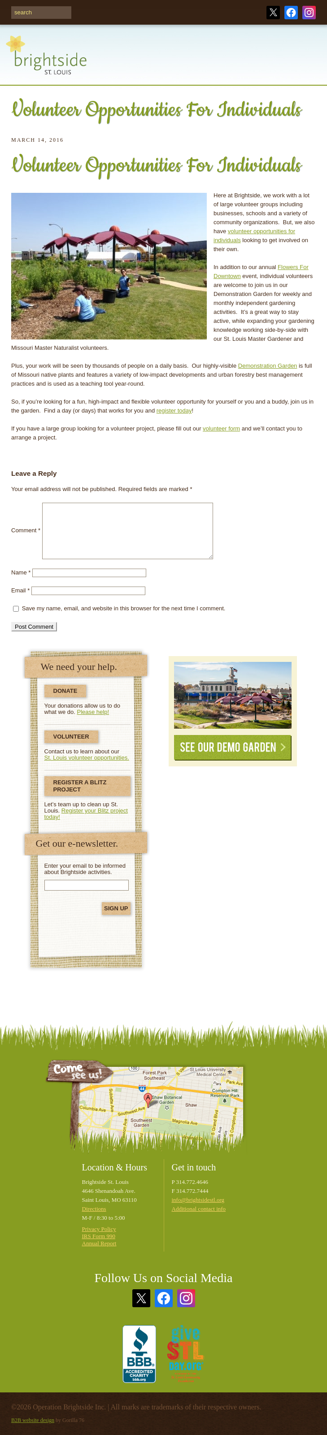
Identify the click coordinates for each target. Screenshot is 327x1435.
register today (174, 410)
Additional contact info (199, 1208)
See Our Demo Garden (233, 748)
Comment (25, 530)
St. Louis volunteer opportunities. (86, 757)
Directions (94, 1208)
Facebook (291, 12)
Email (20, 590)
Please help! (93, 712)
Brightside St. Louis (46, 60)
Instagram (309, 12)
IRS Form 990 (98, 1236)
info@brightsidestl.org (198, 1199)
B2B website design (32, 1420)
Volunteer (71, 736)
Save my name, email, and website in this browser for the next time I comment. (124, 608)
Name (21, 572)
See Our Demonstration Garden (233, 695)
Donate (65, 690)
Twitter (273, 12)
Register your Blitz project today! (86, 813)
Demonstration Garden (267, 365)
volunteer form (221, 428)
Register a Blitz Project (80, 786)
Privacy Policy (99, 1229)
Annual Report (99, 1243)
